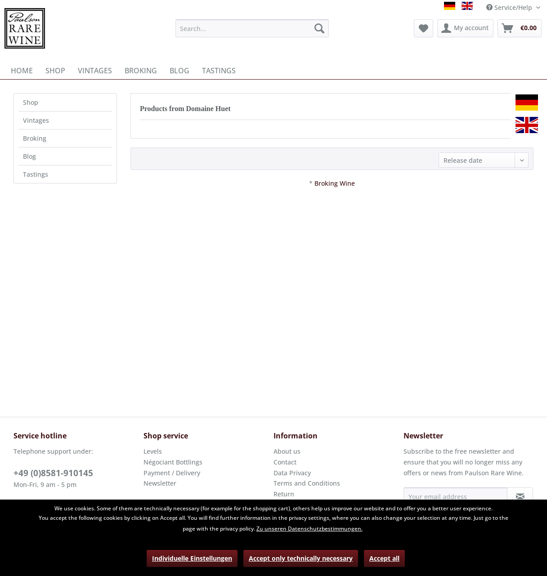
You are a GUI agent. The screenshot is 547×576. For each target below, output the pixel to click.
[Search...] (251, 28)
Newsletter (159, 483)
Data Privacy (292, 473)
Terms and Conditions (307, 483)
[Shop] (55, 70)
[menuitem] (251, 28)
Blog (29, 156)
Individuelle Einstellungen (192, 558)
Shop (30, 102)
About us (287, 451)
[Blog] (179, 70)
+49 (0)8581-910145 (53, 473)
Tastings (35, 174)
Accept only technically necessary (301, 558)
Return (284, 494)
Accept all (384, 558)
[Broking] (140, 70)
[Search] (319, 28)
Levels (152, 451)
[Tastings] (219, 70)
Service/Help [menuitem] (510, 7)
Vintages (36, 120)
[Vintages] (95, 70)
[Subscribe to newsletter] (520, 496)
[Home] (21, 70)
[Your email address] (455, 496)
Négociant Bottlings (172, 462)
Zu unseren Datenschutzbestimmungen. (309, 528)
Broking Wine (334, 183)
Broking (34, 138)
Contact (285, 462)
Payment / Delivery (171, 473)
